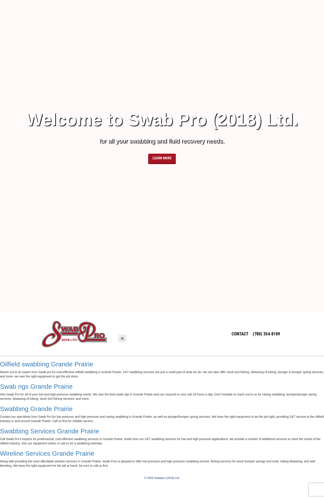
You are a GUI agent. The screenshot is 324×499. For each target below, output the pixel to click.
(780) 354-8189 (266, 333)
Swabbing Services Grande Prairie (49, 431)
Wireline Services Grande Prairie (47, 453)
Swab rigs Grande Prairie (36, 386)
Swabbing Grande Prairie (36, 408)
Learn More (162, 152)
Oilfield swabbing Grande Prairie (46, 364)
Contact (240, 333)
